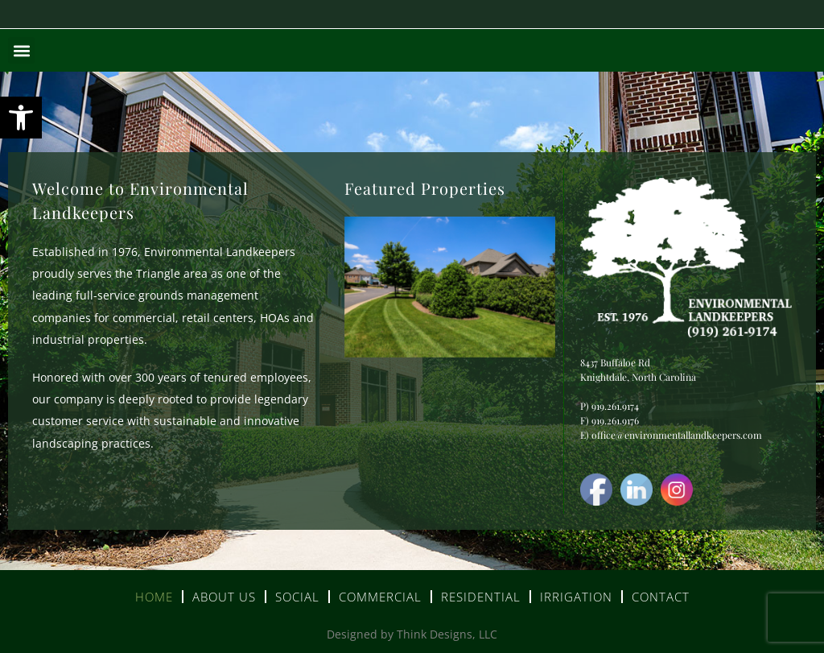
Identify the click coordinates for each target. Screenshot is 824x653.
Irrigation (576, 597)
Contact (661, 597)
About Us (224, 597)
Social (297, 597)
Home (154, 597)
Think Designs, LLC (447, 634)
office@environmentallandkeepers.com (676, 434)
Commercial (380, 597)
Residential (481, 597)
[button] (21, 117)
